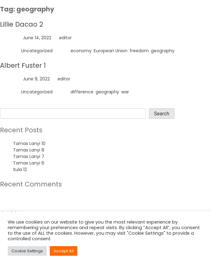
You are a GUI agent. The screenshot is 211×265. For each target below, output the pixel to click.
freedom (139, 51)
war (125, 92)
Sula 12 (20, 169)
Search (7, 105)
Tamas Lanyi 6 (28, 163)
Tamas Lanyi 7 (28, 156)
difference (82, 92)
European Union (110, 51)
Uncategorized (37, 51)
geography (162, 51)
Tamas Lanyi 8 (28, 150)
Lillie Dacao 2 (21, 24)
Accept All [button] (64, 251)
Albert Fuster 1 (23, 65)
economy (81, 51)
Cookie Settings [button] (27, 251)
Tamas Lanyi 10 (29, 143)
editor (65, 38)
